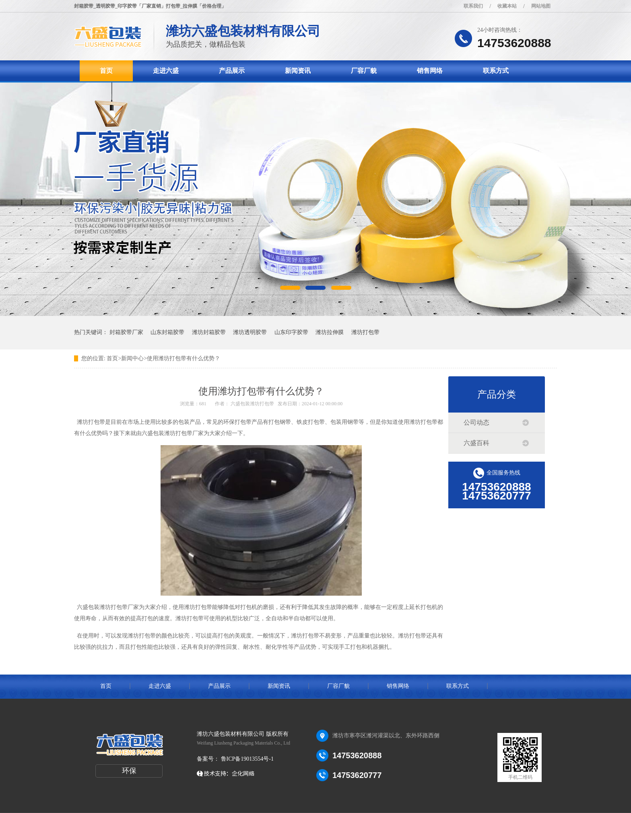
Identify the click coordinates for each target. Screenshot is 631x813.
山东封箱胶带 (167, 332)
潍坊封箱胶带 (209, 332)
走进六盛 (166, 70)
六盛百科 (476, 443)
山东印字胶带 (291, 332)
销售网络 (430, 70)
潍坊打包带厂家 (119, 607)
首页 (106, 70)
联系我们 (473, 6)
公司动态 (476, 422)
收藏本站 (507, 6)
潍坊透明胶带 (250, 332)
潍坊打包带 (365, 332)
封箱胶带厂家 (126, 332)
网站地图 (541, 6)
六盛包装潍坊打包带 (252, 403)
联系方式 (496, 70)
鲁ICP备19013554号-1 (246, 759)
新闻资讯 (298, 70)
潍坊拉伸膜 (330, 332)
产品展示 (232, 70)
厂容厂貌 (364, 70)
